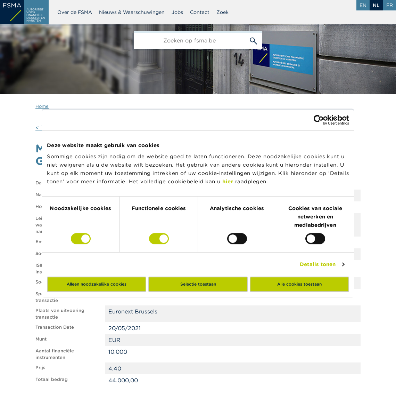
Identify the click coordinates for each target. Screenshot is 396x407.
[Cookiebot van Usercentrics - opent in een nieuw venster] (318, 120)
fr (389, 5)
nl (376, 5)
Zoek (222, 12)
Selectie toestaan (198, 284)
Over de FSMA (74, 12)
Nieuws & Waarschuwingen (132, 12)
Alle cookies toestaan (299, 284)
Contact (199, 12)
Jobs (177, 12)
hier (228, 181)
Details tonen (318, 264)
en (363, 5)
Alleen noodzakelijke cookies (96, 284)
